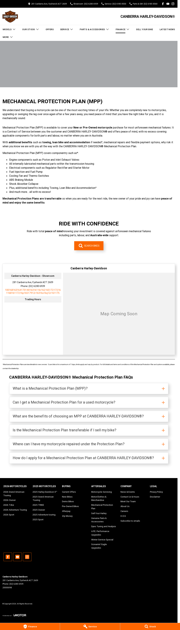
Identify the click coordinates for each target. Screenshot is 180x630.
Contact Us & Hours (130, 496)
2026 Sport (8, 514)
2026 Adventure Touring (15, 509)
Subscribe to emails (130, 520)
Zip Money (67, 516)
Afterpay (66, 511)
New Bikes (67, 496)
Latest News (167, 29)
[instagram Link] (173, 4)
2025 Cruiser (39, 509)
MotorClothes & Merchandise (98, 498)
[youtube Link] (168, 4)
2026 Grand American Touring (13, 493)
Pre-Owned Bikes (70, 506)
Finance (123, 29)
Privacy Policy (156, 491)
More (8, 37)
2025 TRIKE (38, 505)
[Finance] (30, 626)
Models (9, 29)
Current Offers (69, 491)
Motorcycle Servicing (101, 491)
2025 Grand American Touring (43, 498)
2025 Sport (38, 519)
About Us (125, 506)
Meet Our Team (128, 501)
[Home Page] (10, 16)
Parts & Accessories (94, 29)
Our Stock (30, 29)
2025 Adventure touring (44, 514)
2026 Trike (8, 505)
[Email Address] (33, 291)
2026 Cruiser (9, 500)
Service (66, 29)
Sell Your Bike (144, 29)
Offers (50, 29)
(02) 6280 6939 (37, 286)
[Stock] (150, 626)
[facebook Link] (163, 4)
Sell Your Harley (98, 513)
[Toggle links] (14, 615)
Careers (124, 511)
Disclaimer (155, 496)
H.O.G (123, 516)
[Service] (90, 626)
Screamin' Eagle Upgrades (99, 546)
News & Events (128, 491)
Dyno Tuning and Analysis (103, 526)
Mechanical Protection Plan (102, 507)
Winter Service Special (102, 539)
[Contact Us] (47, 4)
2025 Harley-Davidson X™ (45, 491)
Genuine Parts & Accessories (98, 520)
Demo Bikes (68, 501)
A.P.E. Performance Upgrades (100, 533)
